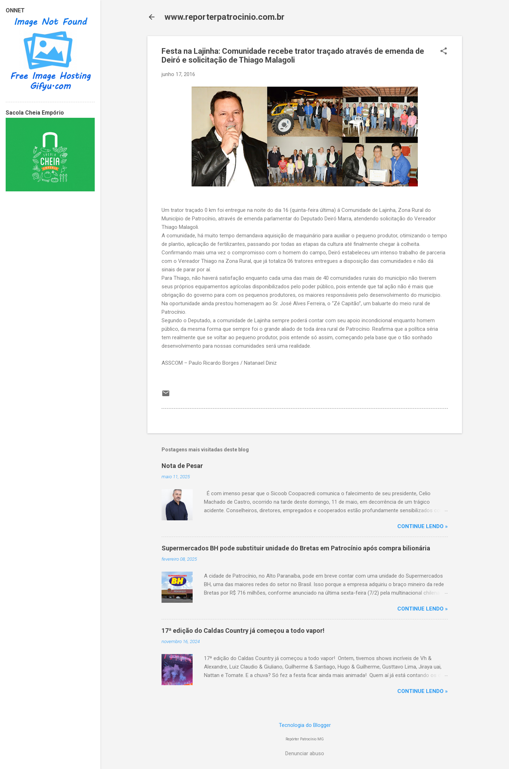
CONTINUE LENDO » (422, 526)
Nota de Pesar (182, 465)
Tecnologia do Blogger (305, 725)
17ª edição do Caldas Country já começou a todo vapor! (243, 630)
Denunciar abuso (304, 753)
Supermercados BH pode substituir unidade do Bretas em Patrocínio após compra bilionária (296, 548)
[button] (443, 52)
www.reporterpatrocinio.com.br (224, 17)
